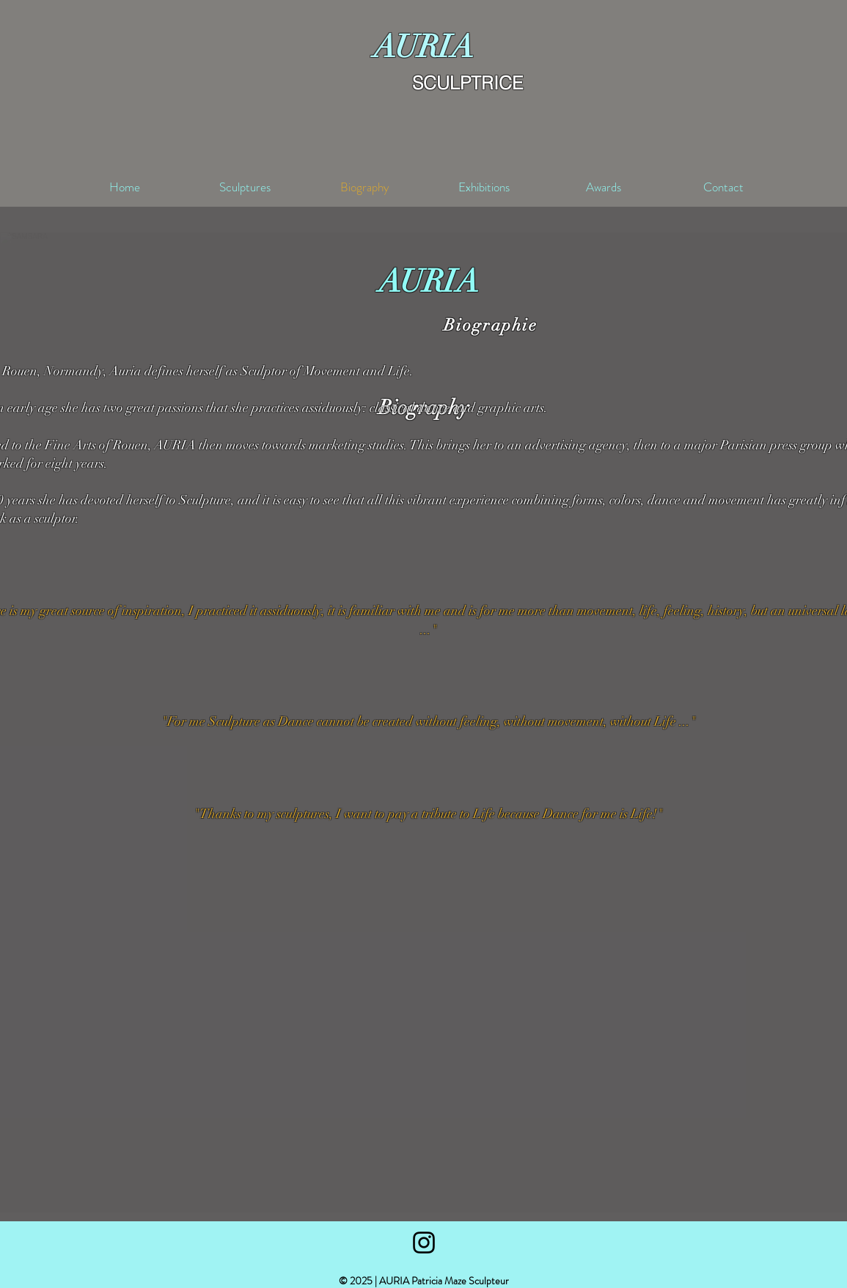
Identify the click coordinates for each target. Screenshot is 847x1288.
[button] (415, 1195)
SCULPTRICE (467, 83)
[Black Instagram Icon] (424, 1242)
